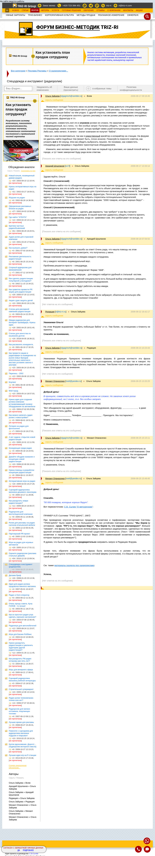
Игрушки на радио (17, 197)
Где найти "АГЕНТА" (18, 217)
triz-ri (108, 5)
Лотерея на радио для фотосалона (19, 427)
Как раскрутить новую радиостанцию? (18, 502)
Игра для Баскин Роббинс (20, 634)
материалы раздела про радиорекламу (74, 565)
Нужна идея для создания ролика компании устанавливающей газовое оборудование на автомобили (22, 403)
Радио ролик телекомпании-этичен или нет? (21, 699)
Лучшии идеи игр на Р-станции (22, 755)
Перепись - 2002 (16, 373)
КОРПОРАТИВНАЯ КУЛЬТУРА (59, 15)
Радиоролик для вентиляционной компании (20, 513)
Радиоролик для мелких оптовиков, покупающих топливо (19, 711)
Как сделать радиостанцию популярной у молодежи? (21, 279)
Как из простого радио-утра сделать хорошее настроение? (22, 616)
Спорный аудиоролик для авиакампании (20, 268)
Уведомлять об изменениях (44, 88)
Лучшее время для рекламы (21, 722)
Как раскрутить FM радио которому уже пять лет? (20, 660)
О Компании (113, 10)
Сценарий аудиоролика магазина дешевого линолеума (22, 491)
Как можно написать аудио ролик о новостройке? (20, 416)
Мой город (13, 391)
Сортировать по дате (28, 171)
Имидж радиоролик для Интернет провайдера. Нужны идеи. (22, 322)
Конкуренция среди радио (20, 448)
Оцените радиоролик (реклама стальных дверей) (22, 554)
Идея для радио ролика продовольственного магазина (22, 585)
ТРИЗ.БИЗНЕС (35, 15)
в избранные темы (101, 88)
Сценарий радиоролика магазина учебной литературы (22, 679)
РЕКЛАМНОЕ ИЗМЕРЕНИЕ (111, 15)
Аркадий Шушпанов (54, 166)
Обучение (89, 10)
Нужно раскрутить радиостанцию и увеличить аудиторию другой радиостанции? (21, 646)
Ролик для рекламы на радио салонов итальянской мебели (22, 524)
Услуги (55, 10)
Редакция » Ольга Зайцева (22, 798)
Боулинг (12, 382)
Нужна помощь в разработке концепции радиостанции (21, 471)
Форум (34, 10)
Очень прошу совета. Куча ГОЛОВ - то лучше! (20, 605)
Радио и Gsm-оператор (19, 595)
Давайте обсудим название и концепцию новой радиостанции (22, 459)
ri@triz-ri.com (125, 5)
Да (19, 850)
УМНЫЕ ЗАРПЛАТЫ (15, 15)
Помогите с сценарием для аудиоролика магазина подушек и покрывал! (21, 733)
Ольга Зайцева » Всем (19, 783)
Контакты (128, 10)
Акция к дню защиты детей (21, 300)
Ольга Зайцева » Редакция (22, 801)
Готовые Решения (71, 10)
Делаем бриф (15, 575)
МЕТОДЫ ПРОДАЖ (86, 15)
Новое (15, 10)
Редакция (49, 311)
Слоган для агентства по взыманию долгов (20, 334)
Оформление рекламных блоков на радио (20, 207)
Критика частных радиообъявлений (17, 227)
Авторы (45, 10)
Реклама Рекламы (37, 70)
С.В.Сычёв (33, 854)
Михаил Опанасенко (55, 381)
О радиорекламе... (58, 70)
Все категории (18, 70)
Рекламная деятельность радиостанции (20, 257)
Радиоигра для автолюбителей (22, 626)
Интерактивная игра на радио (22, 481)
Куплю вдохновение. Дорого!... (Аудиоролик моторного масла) (22, 745)
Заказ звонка (49, 5)
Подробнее (28, 850)
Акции (139, 10)
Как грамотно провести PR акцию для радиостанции (20, 290)
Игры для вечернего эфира (21, 669)
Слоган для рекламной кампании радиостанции (19, 310)
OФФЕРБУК (133, 15)
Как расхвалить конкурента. (21, 344)
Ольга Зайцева (52, 96)
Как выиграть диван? (18, 248)
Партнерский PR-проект (19, 534)
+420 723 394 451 (71, 5)
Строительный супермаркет (21, 689)
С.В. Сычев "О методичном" (78, 506)
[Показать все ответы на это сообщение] (61, 158)
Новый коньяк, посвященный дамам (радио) (21, 176)
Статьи (25, 10)
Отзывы (100, 10)
